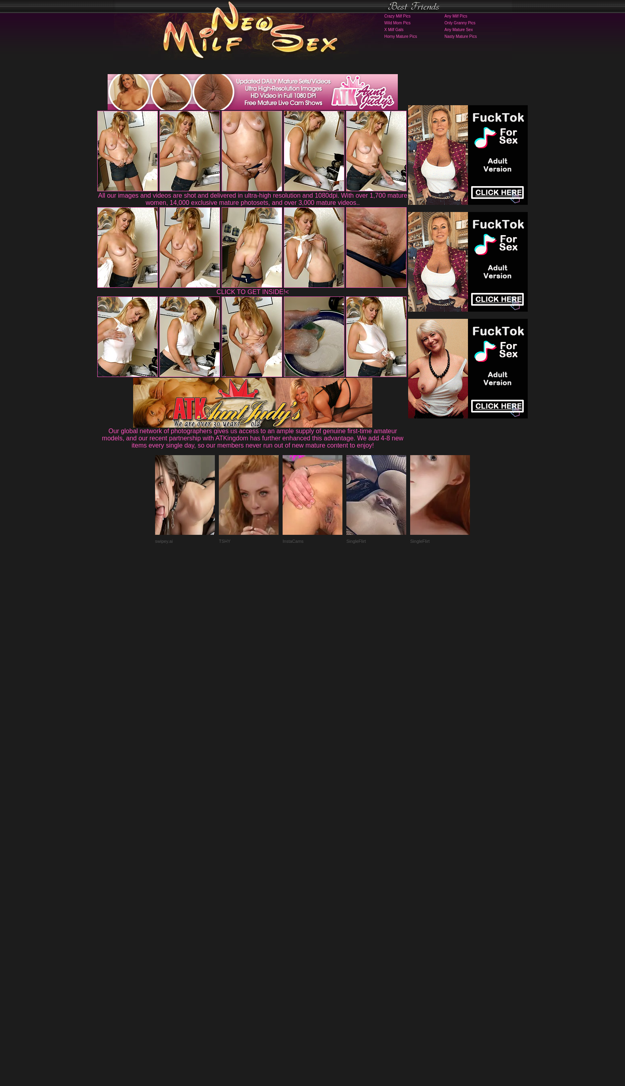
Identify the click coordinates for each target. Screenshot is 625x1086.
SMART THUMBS (326, 929)
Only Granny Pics (460, 23)
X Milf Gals (393, 29)
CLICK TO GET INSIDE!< (252, 292)
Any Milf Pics (455, 16)
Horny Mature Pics (400, 36)
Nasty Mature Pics (460, 36)
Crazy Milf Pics (397, 16)
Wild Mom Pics (397, 23)
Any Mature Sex (458, 29)
